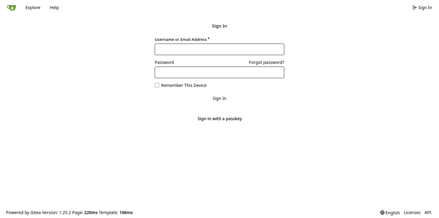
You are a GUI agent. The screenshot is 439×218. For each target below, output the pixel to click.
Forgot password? (266, 62)
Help (54, 7)
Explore (32, 7)
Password (164, 62)
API (427, 212)
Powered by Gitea (23, 212)
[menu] (390, 213)
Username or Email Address (181, 39)
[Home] (11, 7)
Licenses (412, 212)
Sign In (219, 98)
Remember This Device (183, 85)
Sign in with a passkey (220, 118)
